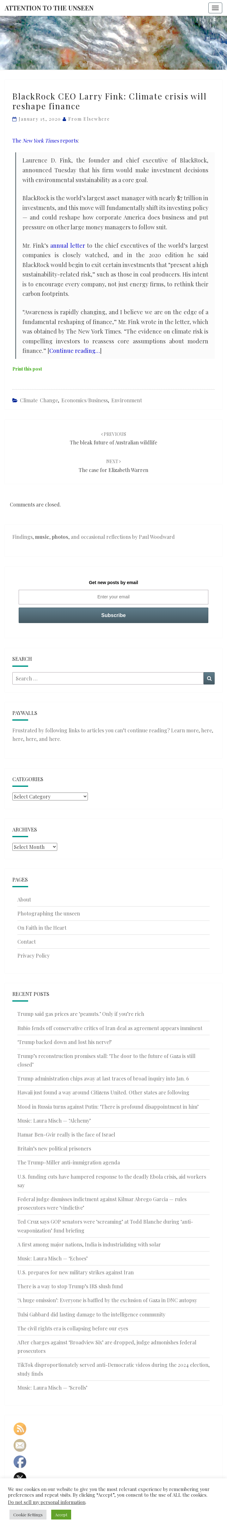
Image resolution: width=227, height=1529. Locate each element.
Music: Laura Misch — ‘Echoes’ (52, 1258)
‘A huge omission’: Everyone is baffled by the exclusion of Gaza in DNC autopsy (107, 1300)
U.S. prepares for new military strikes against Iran (75, 1272)
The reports (45, 140)
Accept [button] (61, 1514)
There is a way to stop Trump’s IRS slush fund (70, 1286)
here (206, 730)
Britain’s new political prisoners (54, 1148)
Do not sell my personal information (46, 1502)
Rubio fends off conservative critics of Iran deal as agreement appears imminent (109, 1028)
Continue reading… (74, 350)
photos (60, 536)
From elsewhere (89, 119)
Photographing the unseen (48, 913)
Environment (126, 400)
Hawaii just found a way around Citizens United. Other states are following (103, 1092)
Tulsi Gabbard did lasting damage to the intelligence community (91, 1314)
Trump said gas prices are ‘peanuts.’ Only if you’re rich (80, 1013)
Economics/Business (84, 400)
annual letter (67, 245)
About (24, 899)
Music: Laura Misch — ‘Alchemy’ (54, 1120)
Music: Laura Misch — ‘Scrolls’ (52, 1387)
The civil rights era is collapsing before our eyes (72, 1328)
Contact (26, 941)
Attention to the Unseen (49, 7)
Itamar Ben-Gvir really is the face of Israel (66, 1134)
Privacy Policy (33, 955)
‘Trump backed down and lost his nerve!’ (64, 1042)
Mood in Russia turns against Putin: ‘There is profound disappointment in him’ (108, 1106)
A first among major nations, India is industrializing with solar (89, 1244)
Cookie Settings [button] (28, 1514)
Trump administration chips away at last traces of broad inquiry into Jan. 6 (103, 1078)
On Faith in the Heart (41, 927)
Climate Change (39, 400)
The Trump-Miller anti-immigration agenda (68, 1162)
